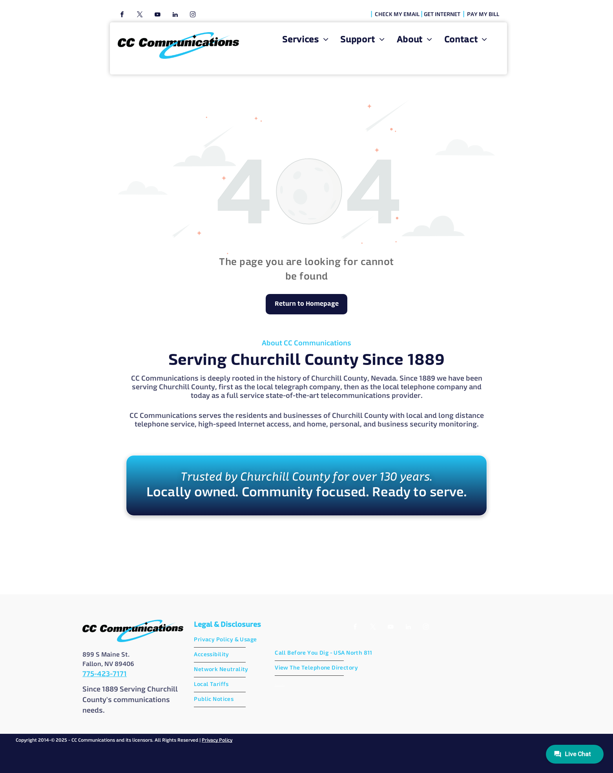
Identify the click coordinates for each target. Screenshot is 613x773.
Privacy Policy (217, 740)
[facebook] (122, 15)
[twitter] (139, 15)
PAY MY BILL (483, 14)
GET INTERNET (442, 14)
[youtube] (157, 15)
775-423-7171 (104, 674)
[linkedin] (175, 15)
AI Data (280, 684)
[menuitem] (305, 40)
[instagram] (192, 15)
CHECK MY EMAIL (397, 14)
